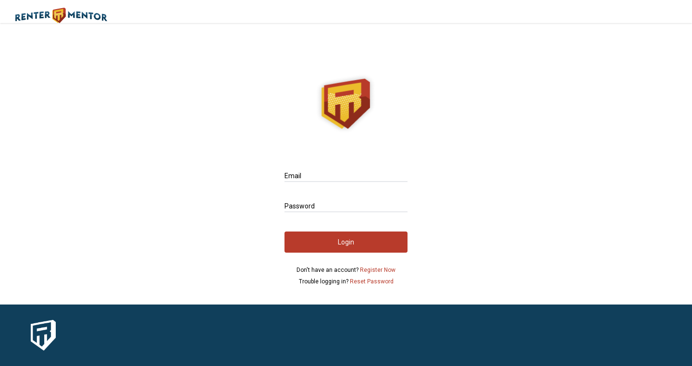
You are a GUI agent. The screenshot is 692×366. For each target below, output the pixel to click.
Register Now (377, 270)
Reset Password (372, 281)
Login (346, 242)
